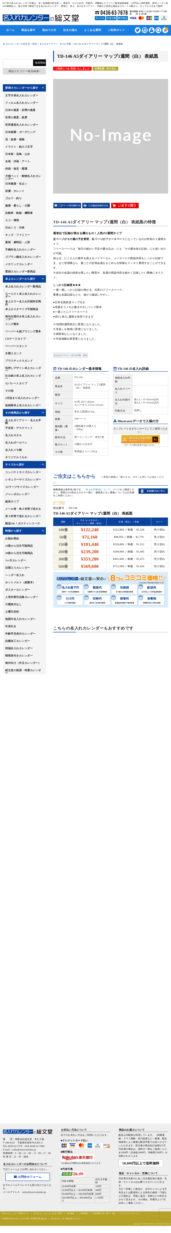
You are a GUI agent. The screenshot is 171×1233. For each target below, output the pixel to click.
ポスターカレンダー (17, 589)
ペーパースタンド (16, 346)
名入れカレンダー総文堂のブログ (65, 1219)
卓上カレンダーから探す (20, 278)
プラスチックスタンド (19, 360)
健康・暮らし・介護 (17, 205)
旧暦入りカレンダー (17, 567)
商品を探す (28, 30)
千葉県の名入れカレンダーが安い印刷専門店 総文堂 (24, 1219)
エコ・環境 (12, 220)
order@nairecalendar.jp (34, 1192)
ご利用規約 (83, 1213)
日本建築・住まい (16, 183)
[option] (110, 134)
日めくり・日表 (15, 227)
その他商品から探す (17, 412)
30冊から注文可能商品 (19, 553)
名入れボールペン (16, 442)
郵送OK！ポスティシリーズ (22, 523)
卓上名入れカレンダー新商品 (23, 286)
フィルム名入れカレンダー (21, 102)
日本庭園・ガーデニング (20, 132)
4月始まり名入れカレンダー (22, 398)
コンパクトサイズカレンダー (23, 472)
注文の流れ (70, 30)
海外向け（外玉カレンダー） (23, 663)
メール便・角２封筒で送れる (23, 508)
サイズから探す (15, 464)
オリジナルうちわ (16, 457)
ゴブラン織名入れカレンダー (23, 256)
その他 (9, 390)
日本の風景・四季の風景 (20, 110)
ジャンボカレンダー (17, 494)
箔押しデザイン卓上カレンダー (23, 369)
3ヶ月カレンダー (15, 560)
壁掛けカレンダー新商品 (20, 271)
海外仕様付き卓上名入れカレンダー (23, 318)
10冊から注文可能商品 (19, 545)
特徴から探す (13, 530)
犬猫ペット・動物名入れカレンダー (23, 177)
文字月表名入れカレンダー (21, 95)
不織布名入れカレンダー (20, 249)
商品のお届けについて (132, 1129)
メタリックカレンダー (19, 264)
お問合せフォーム (28, 1176)
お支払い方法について (74, 1129)
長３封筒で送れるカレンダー (23, 516)
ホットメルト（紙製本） (20, 582)
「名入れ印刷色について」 (98, 489)
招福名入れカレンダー (19, 648)
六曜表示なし (13, 604)
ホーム (10, 30)
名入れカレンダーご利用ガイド (15, 1213)
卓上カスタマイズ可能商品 (21, 309)
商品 (85, 355)
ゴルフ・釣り (13, 198)
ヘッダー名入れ (15, 575)
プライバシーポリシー (129, 1213)
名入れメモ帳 (13, 449)
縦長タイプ (12, 501)
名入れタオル (13, 435)
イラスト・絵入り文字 (19, 146)
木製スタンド (13, 353)
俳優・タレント (15, 191)
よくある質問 (92, 30)
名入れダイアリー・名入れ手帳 (67, 355)
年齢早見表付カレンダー (20, 633)
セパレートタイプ (16, 383)
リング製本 (12, 324)
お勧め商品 (12, 538)
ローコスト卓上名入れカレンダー (23, 295)
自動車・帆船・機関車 (19, 213)
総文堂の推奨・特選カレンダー (23, 671)
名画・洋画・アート (17, 161)
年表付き (10, 626)
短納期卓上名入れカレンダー (23, 405)
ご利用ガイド (116, 30)
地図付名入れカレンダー (20, 619)
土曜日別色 (12, 611)
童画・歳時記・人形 (17, 242)
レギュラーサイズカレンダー (23, 479)
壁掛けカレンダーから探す (21, 87)
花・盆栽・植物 (15, 139)
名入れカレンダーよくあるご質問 (47, 1213)
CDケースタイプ (15, 338)
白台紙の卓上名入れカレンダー (23, 377)
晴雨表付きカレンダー (19, 655)
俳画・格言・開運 (16, 168)
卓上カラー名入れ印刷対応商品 (23, 303)
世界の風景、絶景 (16, 117)
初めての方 (49, 30)
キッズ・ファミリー (17, 234)
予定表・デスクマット (19, 428)
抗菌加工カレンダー (17, 641)
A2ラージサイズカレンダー (22, 486)
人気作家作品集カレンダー (21, 597)
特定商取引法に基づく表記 (104, 1213)
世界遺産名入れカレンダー (21, 124)
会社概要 (70, 1213)
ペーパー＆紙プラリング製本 (23, 331)
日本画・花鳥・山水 (17, 154)
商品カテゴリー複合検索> (24, 71)
